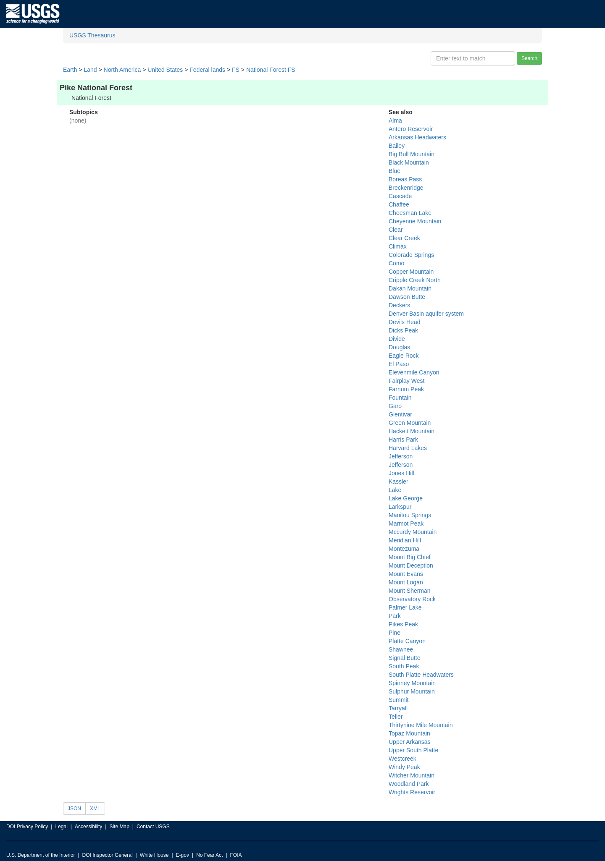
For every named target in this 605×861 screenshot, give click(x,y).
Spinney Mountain (412, 683)
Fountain (400, 397)
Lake (395, 490)
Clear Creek (404, 238)
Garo (395, 406)
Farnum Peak (406, 389)
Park (395, 615)
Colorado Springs (411, 254)
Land (90, 69)
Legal (61, 827)
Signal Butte (405, 657)
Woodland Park (409, 783)
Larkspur (400, 506)
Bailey (397, 145)
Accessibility (88, 827)
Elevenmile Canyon (414, 372)
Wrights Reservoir (412, 792)
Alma (395, 120)
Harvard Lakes (408, 448)
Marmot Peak (406, 523)
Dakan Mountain (410, 288)
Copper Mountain (411, 271)
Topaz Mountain (409, 733)
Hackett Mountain (411, 431)
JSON (74, 808)
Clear (395, 229)
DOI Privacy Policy (27, 827)
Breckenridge (406, 187)
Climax (398, 246)
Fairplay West (406, 380)
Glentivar (400, 414)
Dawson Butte (407, 296)
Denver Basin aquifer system (426, 313)
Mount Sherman (410, 590)
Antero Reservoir (411, 129)
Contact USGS (153, 827)
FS (235, 69)
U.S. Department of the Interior (40, 855)
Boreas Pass (405, 179)
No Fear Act (209, 855)
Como (396, 263)
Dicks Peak (403, 330)
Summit (398, 699)
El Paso (399, 364)
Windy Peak (404, 767)
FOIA (236, 855)
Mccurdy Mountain (413, 532)
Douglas (399, 347)
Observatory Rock (412, 599)
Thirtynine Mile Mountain (421, 725)
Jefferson (401, 456)
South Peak (404, 666)
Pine (394, 632)
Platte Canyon (407, 641)
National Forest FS (270, 69)
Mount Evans (406, 574)
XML (95, 808)
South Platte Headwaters (421, 674)
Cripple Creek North (415, 280)
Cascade (400, 196)
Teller (395, 716)
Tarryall (398, 708)
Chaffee (399, 204)
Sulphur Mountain (412, 691)
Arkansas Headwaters (417, 137)
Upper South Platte (413, 750)
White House (154, 855)
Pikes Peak (403, 624)
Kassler (398, 481)
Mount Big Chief (410, 557)
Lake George (406, 498)
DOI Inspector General (107, 855)
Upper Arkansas (410, 741)
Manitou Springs (410, 515)
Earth (70, 69)
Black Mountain (409, 162)
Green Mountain (410, 422)
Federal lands (207, 69)
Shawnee (401, 649)
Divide (397, 338)
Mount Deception (411, 565)
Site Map (119, 827)
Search (529, 58)
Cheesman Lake (410, 212)
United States (165, 69)
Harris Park (403, 439)
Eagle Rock (404, 355)
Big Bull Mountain (411, 154)
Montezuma (404, 548)
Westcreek (402, 758)
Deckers (399, 305)
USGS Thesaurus (92, 35)
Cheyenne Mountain (415, 221)
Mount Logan (406, 582)
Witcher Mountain (411, 775)
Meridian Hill (405, 540)
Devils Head (404, 322)
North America (122, 69)
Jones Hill (401, 473)
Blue (394, 170)
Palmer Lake (405, 607)
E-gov (182, 855)
